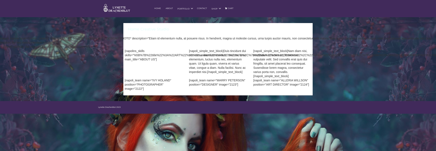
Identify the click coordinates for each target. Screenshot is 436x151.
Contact (202, 8)
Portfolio (185, 8)
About (169, 8)
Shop (216, 8)
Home (157, 8)
